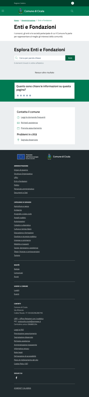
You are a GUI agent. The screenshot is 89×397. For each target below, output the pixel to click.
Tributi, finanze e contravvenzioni (27, 251)
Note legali (18, 352)
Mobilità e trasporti (21, 244)
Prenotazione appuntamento (25, 333)
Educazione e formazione (24, 232)
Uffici (16, 177)
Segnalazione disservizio (23, 337)
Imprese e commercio (22, 240)
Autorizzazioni (19, 221)
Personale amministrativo (24, 188)
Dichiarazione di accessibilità (25, 356)
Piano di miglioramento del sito (26, 359)
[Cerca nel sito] (72, 11)
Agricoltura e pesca (21, 206)
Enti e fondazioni (20, 181)
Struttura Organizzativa (23, 173)
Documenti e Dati (21, 192)
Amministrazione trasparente (25, 344)
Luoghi (16, 290)
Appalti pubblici (20, 217)
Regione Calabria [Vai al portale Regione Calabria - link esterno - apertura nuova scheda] (19, 3)
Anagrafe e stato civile (23, 213)
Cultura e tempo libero (22, 228)
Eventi (16, 294)
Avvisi (16, 276)
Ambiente (18, 210)
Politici (16, 185)
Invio (70, 58)
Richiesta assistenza (22, 341)
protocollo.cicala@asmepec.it (29, 321)
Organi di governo (21, 169)
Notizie (16, 269)
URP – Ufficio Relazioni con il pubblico (28, 318)
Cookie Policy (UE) (21, 363)
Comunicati (18, 272)
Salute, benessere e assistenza (26, 247)
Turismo (17, 255)
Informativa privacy (21, 348)
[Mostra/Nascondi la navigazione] (2, 10)
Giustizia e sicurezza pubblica (25, 236)
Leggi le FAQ (19, 329)
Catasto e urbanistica (22, 225)
